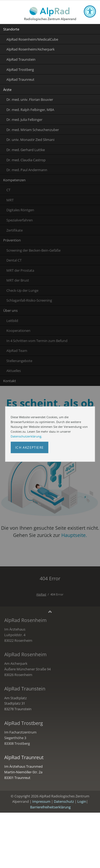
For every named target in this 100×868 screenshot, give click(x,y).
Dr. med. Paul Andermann (26, 169)
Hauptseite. (74, 535)
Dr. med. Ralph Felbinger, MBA (30, 109)
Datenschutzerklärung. (26, 436)
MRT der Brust (17, 280)
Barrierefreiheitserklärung (50, 807)
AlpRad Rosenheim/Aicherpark (30, 49)
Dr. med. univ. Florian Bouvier (29, 99)
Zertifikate (14, 230)
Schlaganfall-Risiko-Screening (29, 300)
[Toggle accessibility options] (90, 11)
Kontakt (9, 380)
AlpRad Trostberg (20, 69)
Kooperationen (18, 330)
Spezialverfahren (19, 220)
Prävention (12, 240)
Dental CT (14, 260)
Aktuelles (13, 370)
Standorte (11, 29)
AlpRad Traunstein (20, 59)
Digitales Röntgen (20, 210)
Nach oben (50, 612)
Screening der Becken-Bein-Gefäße (33, 250)
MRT (10, 200)
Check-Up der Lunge (22, 290)
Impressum (41, 801)
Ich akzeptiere (29, 447)
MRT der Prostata (20, 270)
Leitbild (12, 320)
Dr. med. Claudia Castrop (26, 160)
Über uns (10, 310)
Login (81, 801)
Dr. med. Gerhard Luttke (25, 149)
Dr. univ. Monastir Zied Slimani (30, 139)
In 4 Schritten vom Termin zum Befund (36, 340)
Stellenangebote (19, 360)
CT (8, 189)
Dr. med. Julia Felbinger (24, 119)
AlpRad (41, 594)
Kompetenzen (14, 180)
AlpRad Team (16, 350)
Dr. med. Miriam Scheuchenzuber (32, 129)
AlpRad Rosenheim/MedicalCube (32, 39)
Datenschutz (64, 801)
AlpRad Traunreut (20, 79)
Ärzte (7, 89)
